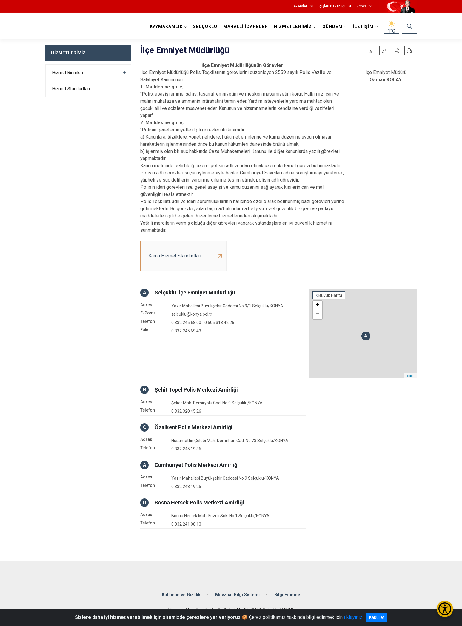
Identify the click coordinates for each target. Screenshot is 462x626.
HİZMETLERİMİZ (68, 53)
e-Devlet (300, 6)
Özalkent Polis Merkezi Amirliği (193, 427)
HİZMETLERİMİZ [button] (293, 26)
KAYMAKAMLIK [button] (166, 26)
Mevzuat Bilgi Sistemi (237, 594)
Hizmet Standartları (71, 88)
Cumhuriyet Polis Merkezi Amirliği (197, 465)
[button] (396, 50)
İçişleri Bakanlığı (331, 6)
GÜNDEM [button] (332, 26)
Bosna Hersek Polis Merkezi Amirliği (199, 502)
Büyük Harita (330, 295)
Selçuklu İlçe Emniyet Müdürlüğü (195, 292)
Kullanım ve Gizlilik (181, 594)
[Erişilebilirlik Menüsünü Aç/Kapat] (445, 609)
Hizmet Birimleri (67, 72)
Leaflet (410, 376)
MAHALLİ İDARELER (245, 26)
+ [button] (317, 305)
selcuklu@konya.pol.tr (191, 314)
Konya (362, 6)
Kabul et (376, 617)
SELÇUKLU (205, 26)
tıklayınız (353, 617)
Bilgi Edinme (287, 594)
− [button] (317, 314)
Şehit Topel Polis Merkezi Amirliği (196, 389)
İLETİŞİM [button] (363, 26)
